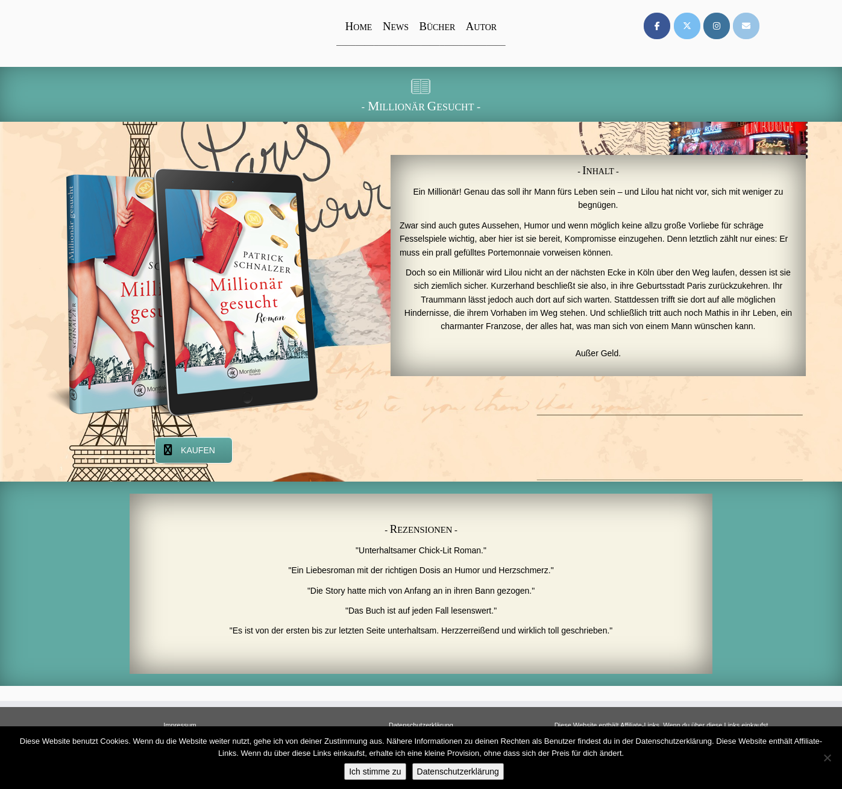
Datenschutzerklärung (421, 725)
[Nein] (827, 758)
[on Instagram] (716, 26)
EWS (396, 27)
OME (358, 27)
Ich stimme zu (375, 771)
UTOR (481, 27)
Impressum (179, 725)
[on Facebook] (657, 26)
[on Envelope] (746, 26)
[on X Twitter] (687, 26)
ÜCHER (437, 27)
